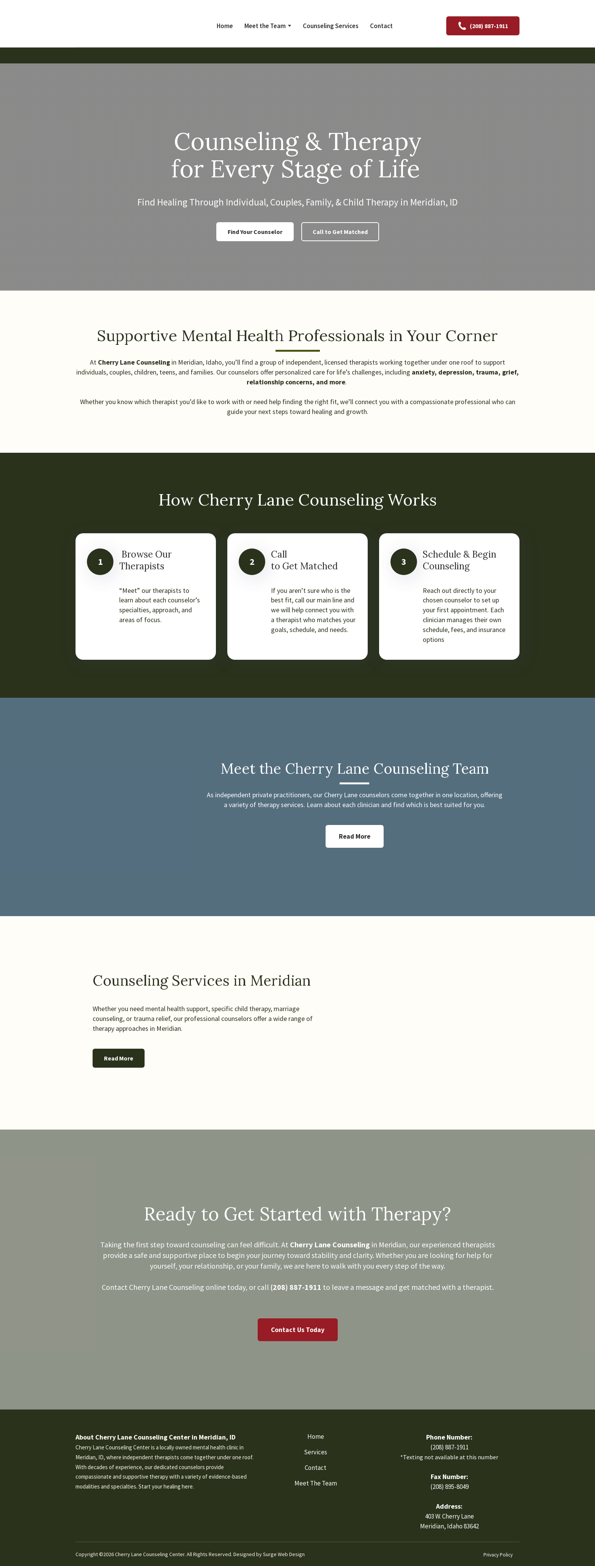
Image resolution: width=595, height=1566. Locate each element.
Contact (381, 26)
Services (315, 1452)
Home (225, 26)
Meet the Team (265, 26)
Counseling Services (331, 26)
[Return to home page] (125, 25)
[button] (482, 25)
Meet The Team (315, 1483)
